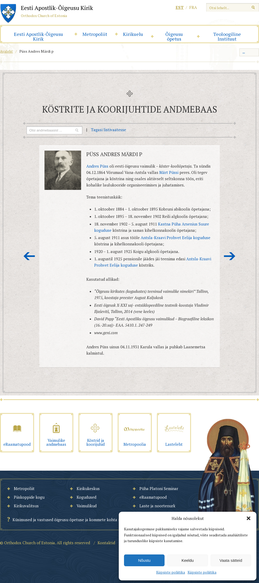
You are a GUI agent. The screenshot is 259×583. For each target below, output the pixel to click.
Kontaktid (106, 542)
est (180, 7)
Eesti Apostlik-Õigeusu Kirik (38, 36)
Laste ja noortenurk (157, 505)
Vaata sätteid (230, 560)
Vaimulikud (87, 505)
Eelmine (29, 256)
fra (193, 7)
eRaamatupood (153, 497)
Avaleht (6, 51)
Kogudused (86, 497)
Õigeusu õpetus (174, 36)
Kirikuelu (133, 34)
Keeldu (188, 560)
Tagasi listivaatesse (108, 129)
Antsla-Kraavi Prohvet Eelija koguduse (175, 237)
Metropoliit (94, 34)
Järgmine (229, 256)
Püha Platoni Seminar (158, 488)
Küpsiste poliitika (170, 572)
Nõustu (144, 560)
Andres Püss (97, 166)
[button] (248, 518)
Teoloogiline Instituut (227, 36)
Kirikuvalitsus (26, 505)
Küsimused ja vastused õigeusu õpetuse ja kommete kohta (65, 519)
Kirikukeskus (88, 488)
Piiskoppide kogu (29, 497)
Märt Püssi (168, 172)
